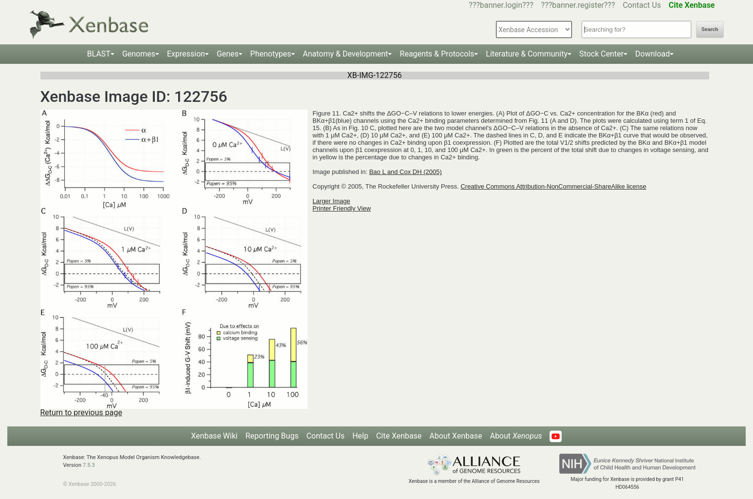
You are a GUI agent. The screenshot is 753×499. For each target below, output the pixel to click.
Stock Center (601, 53)
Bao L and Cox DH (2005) (405, 171)
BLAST (98, 53)
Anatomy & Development (345, 53)
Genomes (138, 53)
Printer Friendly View (341, 208)
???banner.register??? (578, 5)
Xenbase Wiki (214, 436)
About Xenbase (455, 436)
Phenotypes (270, 53)
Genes (228, 53)
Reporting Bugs (271, 436)
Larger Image (331, 201)
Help (360, 436)
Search (709, 29)
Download (652, 53)
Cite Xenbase (399, 436)
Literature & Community (527, 53)
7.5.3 (89, 465)
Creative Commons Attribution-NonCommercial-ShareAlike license (553, 186)
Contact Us (642, 5)
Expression (186, 53)
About (516, 436)
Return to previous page (81, 412)
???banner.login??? (501, 5)
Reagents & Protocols (437, 53)
